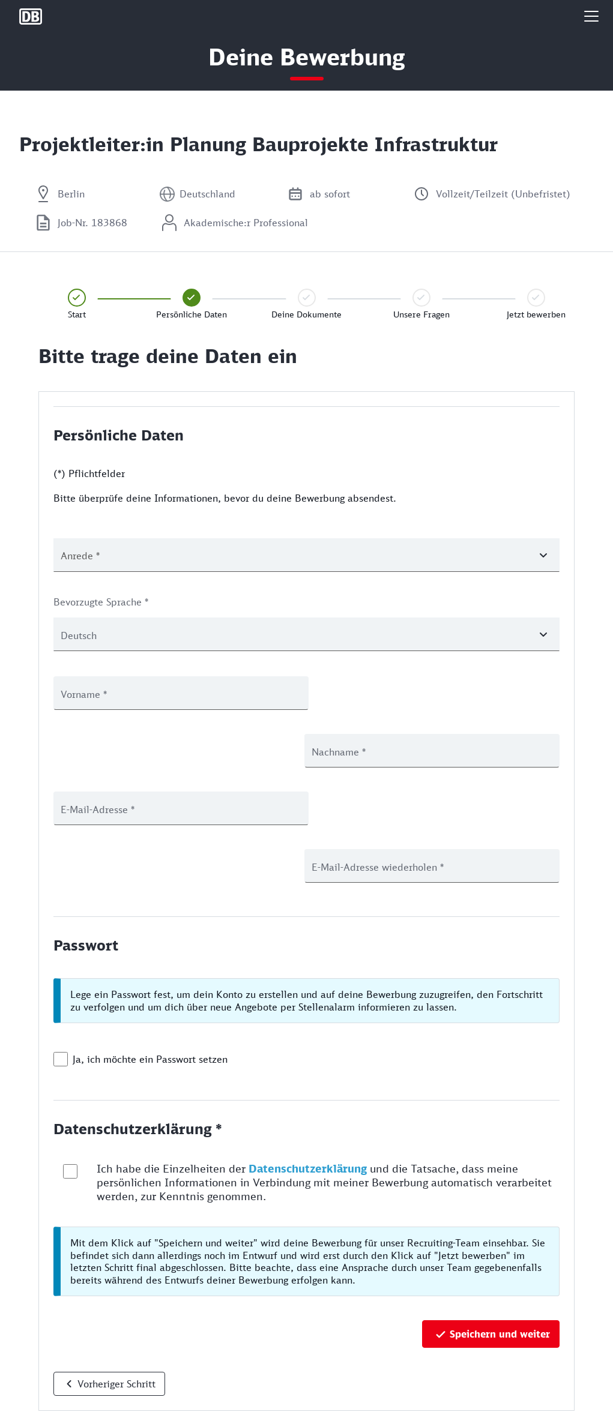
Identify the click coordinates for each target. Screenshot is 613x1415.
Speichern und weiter (500, 1219)
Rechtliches (41, 1399)
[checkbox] (60, 944)
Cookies (34, 1379)
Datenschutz (43, 1359)
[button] (591, 16)
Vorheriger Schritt (116, 1269)
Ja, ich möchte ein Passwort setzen (150, 944)
